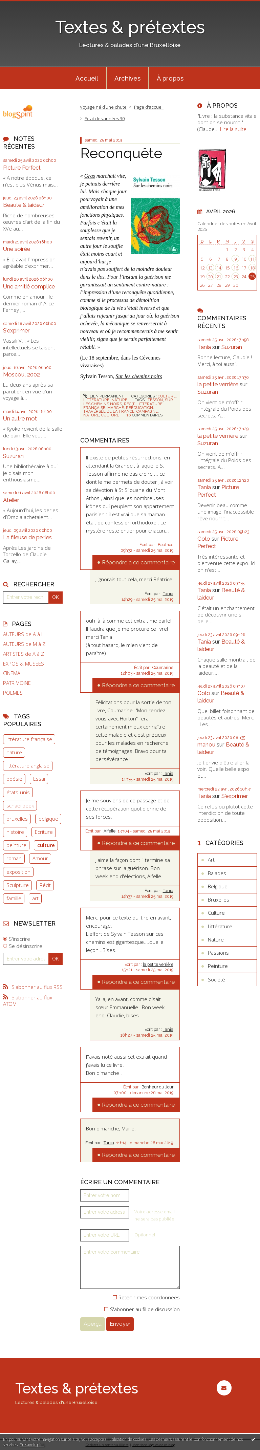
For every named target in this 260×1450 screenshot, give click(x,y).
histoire (15, 831)
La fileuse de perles (27, 537)
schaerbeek (20, 805)
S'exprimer (16, 330)
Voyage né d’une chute (103, 107)
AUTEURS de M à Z (24, 644)
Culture (167, 396)
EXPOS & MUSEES (23, 664)
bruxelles (17, 818)
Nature (119, 399)
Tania (168, 593)
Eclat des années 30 (105, 118)
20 (210, 277)
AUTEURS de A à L (23, 634)
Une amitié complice (29, 286)
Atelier (11, 500)
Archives (127, 78)
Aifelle (109, 831)
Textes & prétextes (130, 27)
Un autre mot (20, 418)
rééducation (139, 407)
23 (235, 277)
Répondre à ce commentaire (138, 562)
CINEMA (11, 673)
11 (252, 259)
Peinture (218, 965)
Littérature (96, 399)
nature (14, 752)
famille (13, 898)
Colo (203, 538)
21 (218, 277)
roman (14, 858)
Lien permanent (103, 396)
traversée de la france (108, 411)
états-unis (18, 792)
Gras (89, 176)
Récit (45, 885)
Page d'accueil (149, 107)
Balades (217, 873)
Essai (39, 778)
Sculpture (17, 885)
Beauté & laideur (24, 204)
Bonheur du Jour (157, 1087)
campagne (147, 411)
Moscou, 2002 (21, 374)
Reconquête (121, 153)
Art (211, 859)
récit (129, 404)
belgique (48, 818)
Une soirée (16, 248)
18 (252, 268)
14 (218, 268)
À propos (170, 78)
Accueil (86, 78)
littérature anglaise (27, 765)
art (35, 898)
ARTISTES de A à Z (23, 654)
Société (216, 979)
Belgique (218, 886)
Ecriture (44, 831)
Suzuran (13, 456)
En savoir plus (32, 1445)
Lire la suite (233, 129)
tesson (155, 399)
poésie (14, 778)
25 (252, 277)
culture (46, 845)
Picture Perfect (22, 167)
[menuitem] (87, 78)
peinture (16, 845)
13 (210, 268)
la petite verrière (158, 964)
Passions (218, 952)
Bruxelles (218, 899)
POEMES (13, 693)
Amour (40, 858)
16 (235, 268)
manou (206, 744)
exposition (18, 871)
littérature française (29, 739)
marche (115, 407)
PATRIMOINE (17, 683)
